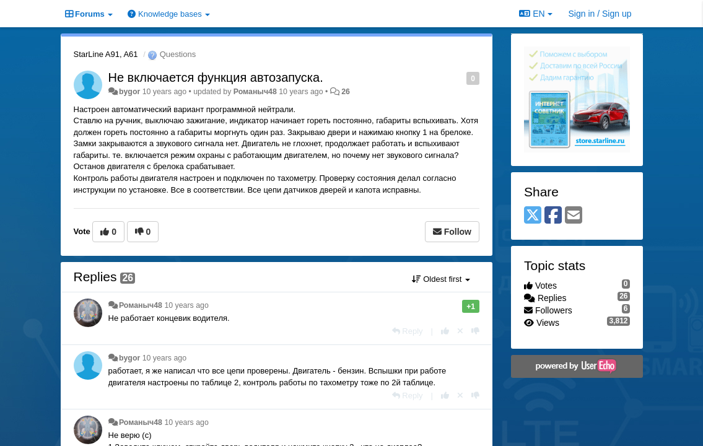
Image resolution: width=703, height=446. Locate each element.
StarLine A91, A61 (106, 54)
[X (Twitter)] (532, 216)
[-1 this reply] (475, 331)
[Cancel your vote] (460, 331)
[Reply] (407, 331)
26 (345, 91)
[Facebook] (553, 216)
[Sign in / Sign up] (600, 13)
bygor (129, 91)
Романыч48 (255, 91)
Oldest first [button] (441, 279)
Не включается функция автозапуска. (215, 77)
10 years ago (186, 305)
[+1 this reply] (445, 331)
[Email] (573, 216)
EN (535, 14)
